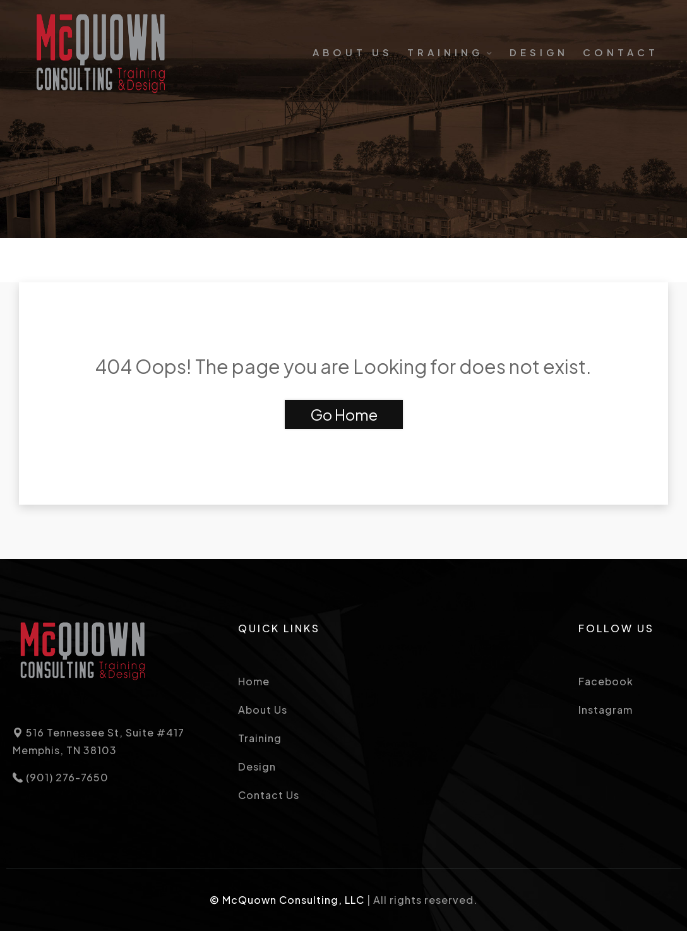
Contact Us (268, 795)
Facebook (605, 681)
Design (539, 52)
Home (254, 681)
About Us (353, 52)
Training (445, 52)
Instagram (605, 709)
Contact (621, 52)
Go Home (344, 414)
